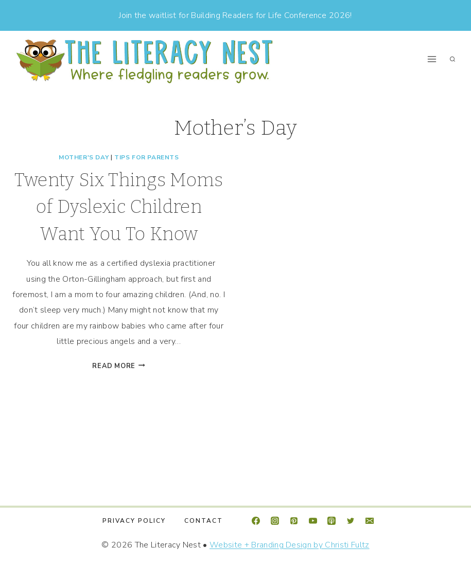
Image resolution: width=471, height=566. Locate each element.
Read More (118, 366)
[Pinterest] (294, 521)
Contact (203, 521)
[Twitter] (350, 521)
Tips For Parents (146, 157)
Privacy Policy (134, 521)
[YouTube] (313, 521)
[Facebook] (256, 521)
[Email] (369, 521)
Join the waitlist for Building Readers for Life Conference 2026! (235, 15)
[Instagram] (275, 521)
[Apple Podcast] (331, 521)
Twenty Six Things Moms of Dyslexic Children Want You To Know (118, 207)
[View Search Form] (452, 59)
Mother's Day (84, 157)
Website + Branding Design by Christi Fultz (289, 545)
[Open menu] (431, 59)
